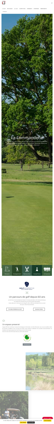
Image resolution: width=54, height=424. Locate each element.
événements (29, 8)
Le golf (4, 8)
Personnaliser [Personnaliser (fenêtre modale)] (31, 422)
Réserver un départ (48, 418)
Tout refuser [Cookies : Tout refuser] (23, 422)
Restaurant (10, 8)
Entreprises (36, 8)
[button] (15, 309)
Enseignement (17, 274)
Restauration (27, 274)
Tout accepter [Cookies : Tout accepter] (47, 420)
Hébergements (43, 8)
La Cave (16, 8)
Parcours (7, 274)
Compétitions (22, 8)
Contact (5, 11)
